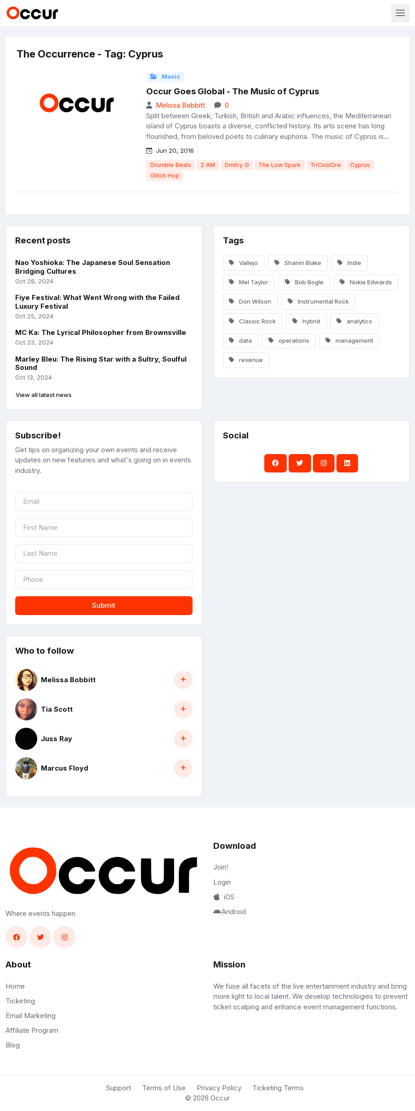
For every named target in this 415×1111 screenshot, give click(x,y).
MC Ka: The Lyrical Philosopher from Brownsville (100, 332)
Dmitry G (237, 164)
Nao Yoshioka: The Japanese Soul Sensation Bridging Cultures (92, 267)
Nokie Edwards (366, 282)
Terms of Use (164, 1087)
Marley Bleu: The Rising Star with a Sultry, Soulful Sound (101, 363)
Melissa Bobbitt (180, 105)
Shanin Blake (297, 262)
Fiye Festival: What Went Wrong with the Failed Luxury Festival (97, 302)
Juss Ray (56, 738)
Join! (220, 867)
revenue (246, 359)
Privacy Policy (219, 1087)
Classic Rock (252, 321)
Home (15, 986)
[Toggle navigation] (400, 13)
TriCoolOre (325, 164)
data (240, 340)
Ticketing (20, 1000)
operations (288, 340)
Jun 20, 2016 (170, 150)
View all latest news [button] (44, 394)
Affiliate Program (32, 1030)
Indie (349, 262)
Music (165, 76)
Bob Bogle (304, 282)
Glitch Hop (164, 175)
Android (229, 911)
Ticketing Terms (278, 1087)
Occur (220, 1098)
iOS (223, 896)
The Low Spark (279, 164)
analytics (354, 321)
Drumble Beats (170, 164)
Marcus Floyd (64, 768)
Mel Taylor (248, 282)
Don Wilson (250, 301)
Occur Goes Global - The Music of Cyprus (232, 91)
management (349, 340)
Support (118, 1087)
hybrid (306, 321)
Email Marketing (31, 1015)
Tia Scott (57, 709)
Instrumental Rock (318, 301)
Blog (13, 1045)
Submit (103, 605)
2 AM (207, 164)
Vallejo (243, 262)
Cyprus (360, 164)
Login (222, 882)
